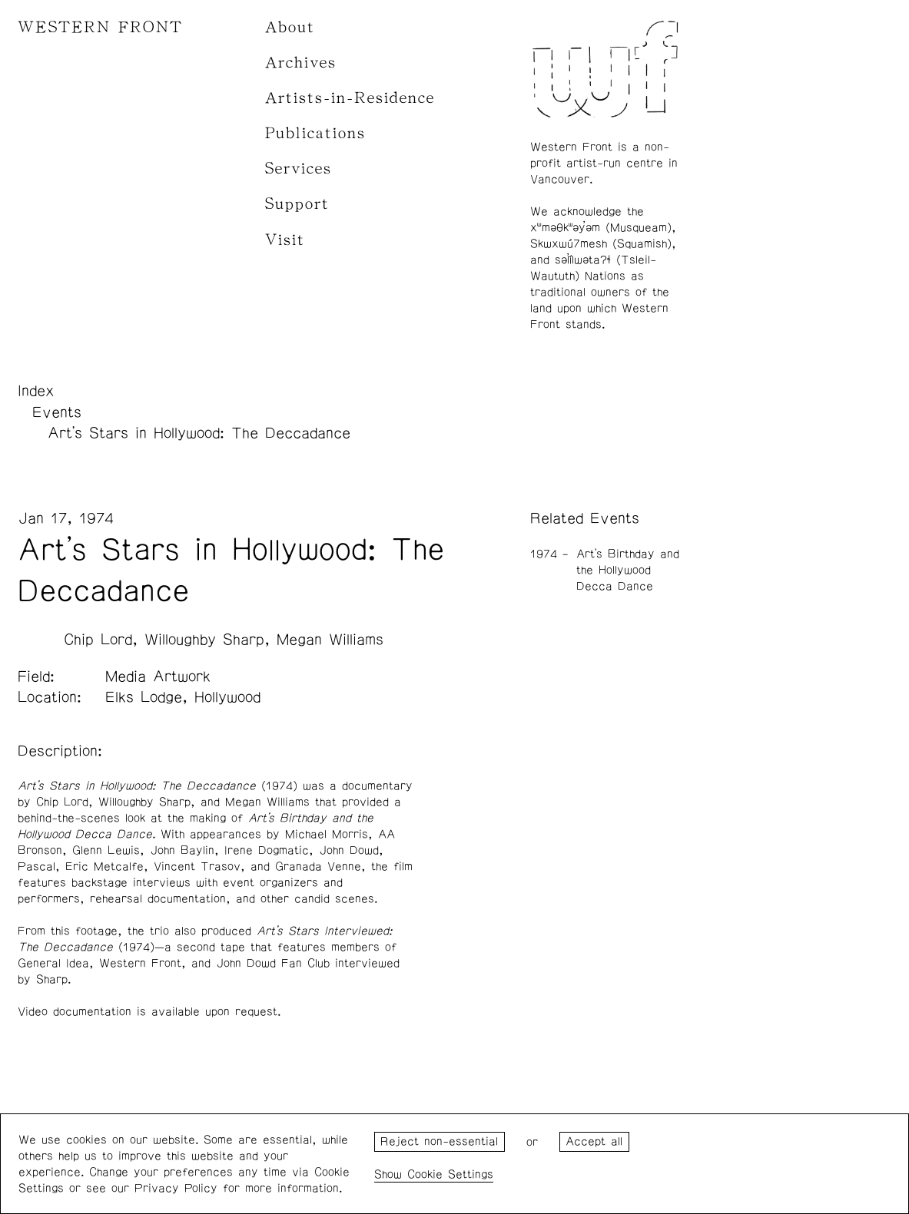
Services (298, 168)
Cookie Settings (450, 1174)
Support (297, 204)
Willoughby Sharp (204, 639)
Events (56, 412)
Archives (301, 63)
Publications (315, 133)
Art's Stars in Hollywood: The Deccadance (199, 433)
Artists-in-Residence (350, 98)
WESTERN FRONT (100, 27)
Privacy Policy (175, 1188)
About (290, 27)
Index (36, 391)
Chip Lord (98, 639)
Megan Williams (330, 639)
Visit (285, 240)
